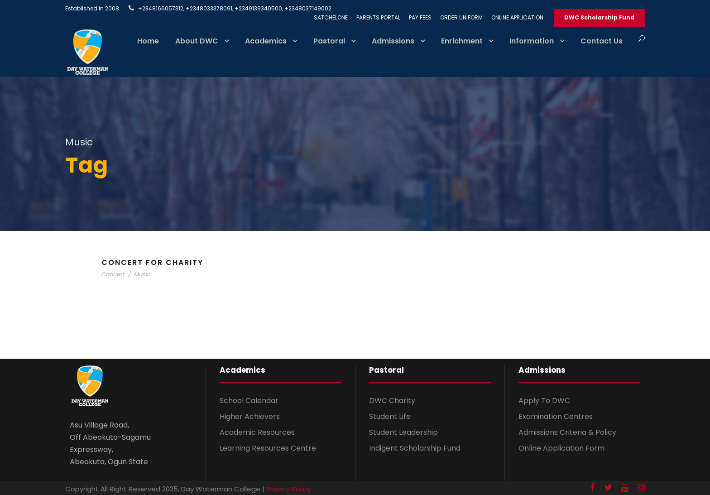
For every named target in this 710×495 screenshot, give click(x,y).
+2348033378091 (209, 8)
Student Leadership (403, 432)
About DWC (196, 41)
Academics (266, 41)
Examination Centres (555, 416)
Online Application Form (561, 448)
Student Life (390, 416)
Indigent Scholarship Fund (415, 448)
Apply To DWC (544, 400)
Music (142, 274)
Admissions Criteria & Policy (567, 432)
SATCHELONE (331, 17)
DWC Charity (392, 400)
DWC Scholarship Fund (599, 17)
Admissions (393, 41)
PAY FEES (420, 17)
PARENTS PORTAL (378, 17)
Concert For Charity (152, 262)
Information (531, 41)
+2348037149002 (307, 8)
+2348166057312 (160, 8)
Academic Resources (257, 432)
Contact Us (601, 41)
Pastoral (329, 41)
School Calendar (249, 400)
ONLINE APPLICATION (517, 17)
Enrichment (462, 41)
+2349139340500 (258, 8)
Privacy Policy (288, 489)
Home (148, 41)
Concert (113, 274)
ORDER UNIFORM (461, 17)
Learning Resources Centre (268, 448)
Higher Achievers (250, 416)
